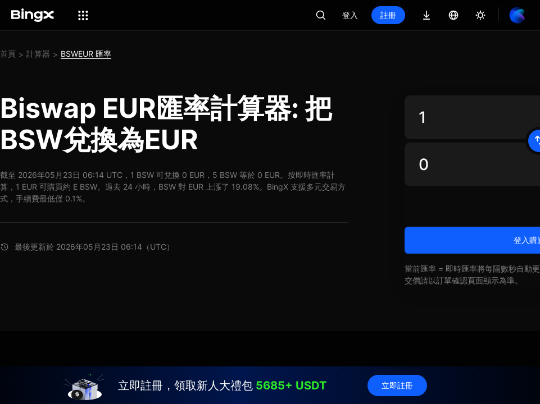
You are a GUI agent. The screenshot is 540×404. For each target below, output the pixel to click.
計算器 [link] (38, 53)
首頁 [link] (8, 53)
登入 (350, 15)
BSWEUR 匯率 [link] (86, 53)
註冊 (388, 15)
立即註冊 (397, 385)
